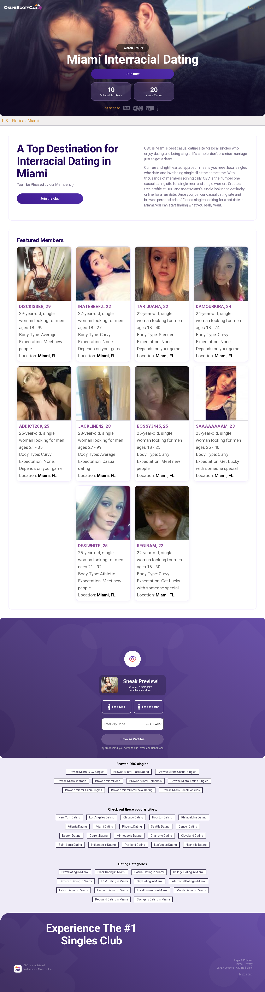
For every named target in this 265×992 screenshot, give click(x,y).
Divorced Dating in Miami (76, 881)
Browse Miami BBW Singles (86, 772)
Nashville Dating (196, 844)
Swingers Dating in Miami (153, 899)
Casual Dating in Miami (149, 872)
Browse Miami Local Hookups (181, 790)
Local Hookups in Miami (152, 890)
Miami (33, 120)
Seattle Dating (160, 826)
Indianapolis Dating (103, 844)
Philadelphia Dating (193, 817)
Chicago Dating (133, 817)
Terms (239, 964)
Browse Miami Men (107, 781)
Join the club (50, 198)
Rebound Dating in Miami (111, 899)
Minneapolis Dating (129, 835)
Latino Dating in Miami (73, 890)
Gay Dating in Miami (150, 881)
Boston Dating (71, 835)
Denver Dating (188, 826)
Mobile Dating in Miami (191, 890)
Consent (229, 967)
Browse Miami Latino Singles (189, 781)
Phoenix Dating (132, 826)
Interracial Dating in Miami (188, 881)
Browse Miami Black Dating (131, 772)
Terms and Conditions (151, 748)
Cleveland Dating (192, 835)
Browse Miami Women (71, 781)
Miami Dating (104, 826)
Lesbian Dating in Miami (112, 890)
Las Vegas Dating (165, 844)
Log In (252, 7)
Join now (133, 74)
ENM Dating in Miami (114, 881)
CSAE (220, 967)
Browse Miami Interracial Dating (132, 790)
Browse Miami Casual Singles (177, 772)
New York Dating (69, 817)
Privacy (249, 964)
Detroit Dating (99, 835)
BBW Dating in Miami (74, 872)
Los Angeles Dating (101, 817)
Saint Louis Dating (70, 844)
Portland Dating (135, 844)
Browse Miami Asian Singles (83, 790)
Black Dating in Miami (111, 872)
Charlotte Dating (161, 835)
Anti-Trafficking (244, 967)
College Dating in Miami (188, 872)
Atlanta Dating (77, 826)
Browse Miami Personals (145, 781)
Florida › (20, 120)
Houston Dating (162, 817)
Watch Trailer (132, 48)
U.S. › (7, 120)
